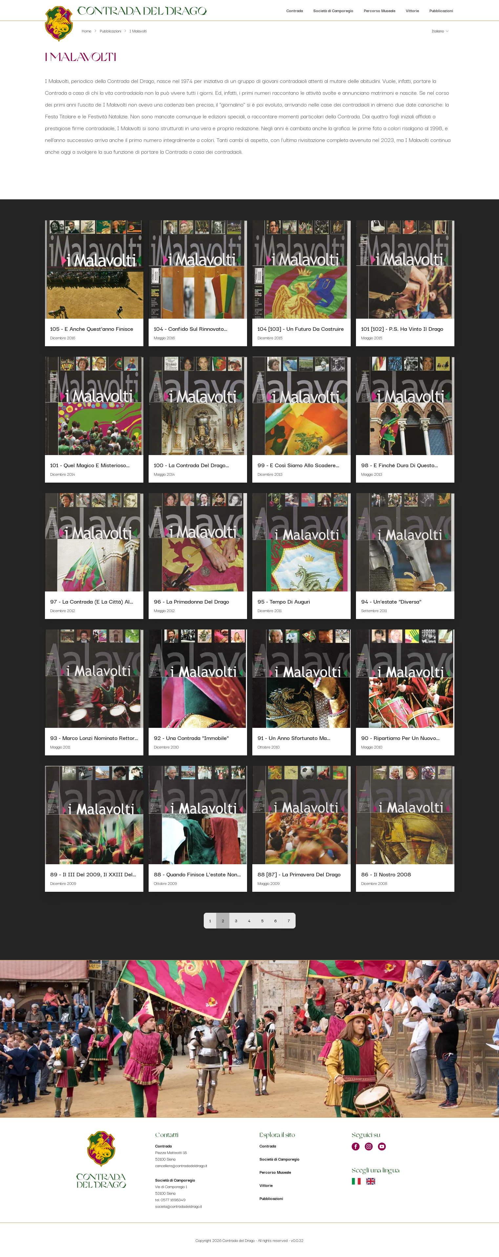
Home (86, 31)
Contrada (294, 10)
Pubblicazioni (441, 10)
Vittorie (412, 10)
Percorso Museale (379, 10)
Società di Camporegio (333, 10)
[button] (440, 31)
